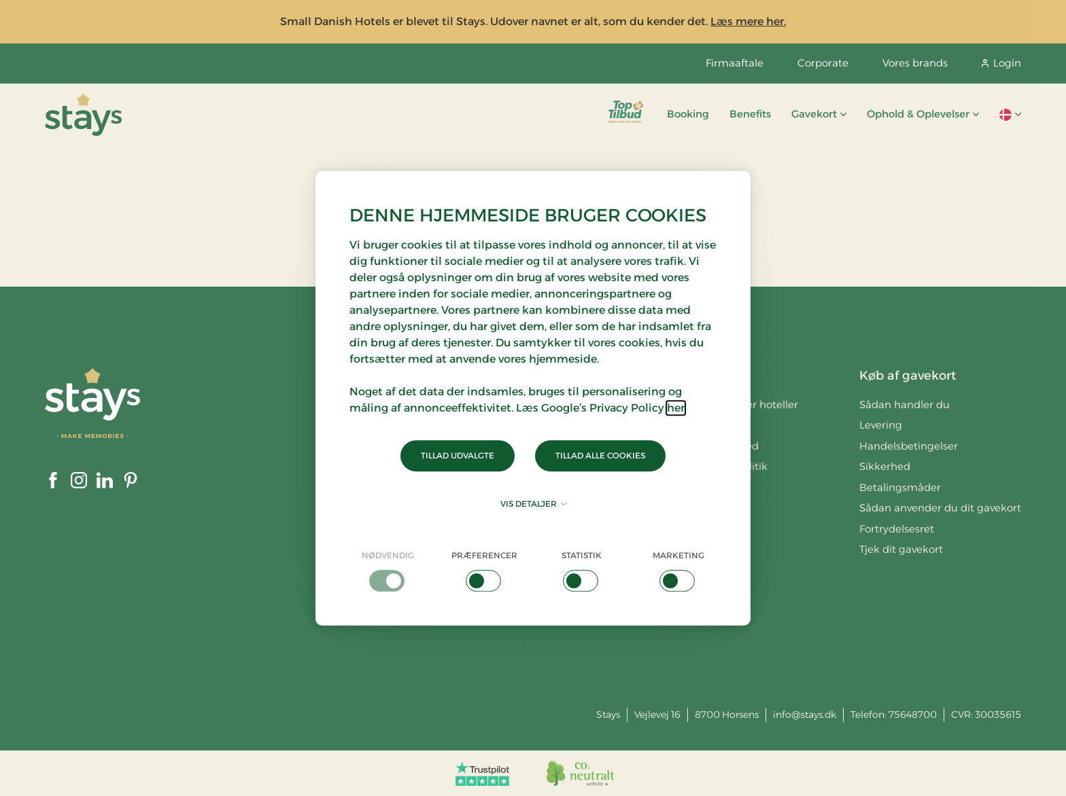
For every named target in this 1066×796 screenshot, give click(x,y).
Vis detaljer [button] (533, 504)
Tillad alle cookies (600, 455)
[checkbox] (387, 570)
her (676, 407)
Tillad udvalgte (457, 455)
